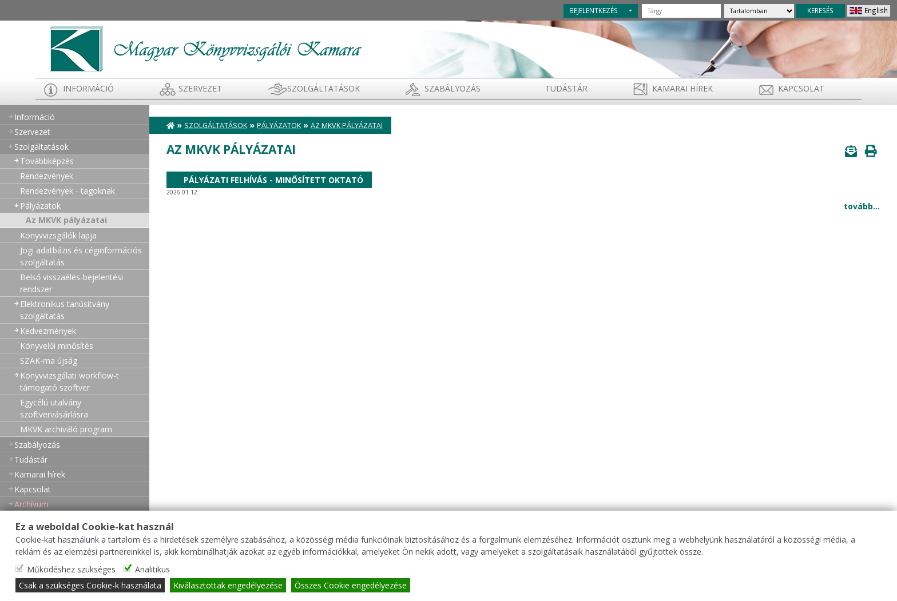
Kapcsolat (801, 88)
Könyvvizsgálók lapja (58, 235)
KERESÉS (820, 10)
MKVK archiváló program (66, 429)
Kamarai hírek (682, 88)
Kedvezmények (48, 330)
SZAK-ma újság (48, 360)
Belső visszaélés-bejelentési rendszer (71, 283)
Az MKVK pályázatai (66, 219)
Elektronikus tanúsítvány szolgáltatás (64, 309)
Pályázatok (40, 205)
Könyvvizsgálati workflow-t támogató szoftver (69, 381)
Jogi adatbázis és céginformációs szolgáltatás (81, 256)
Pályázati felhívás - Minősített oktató (273, 179)
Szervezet (200, 88)
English (876, 10)
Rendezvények (46, 175)
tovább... (862, 206)
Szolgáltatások (323, 88)
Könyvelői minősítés (56, 345)
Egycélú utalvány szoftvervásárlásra (54, 408)
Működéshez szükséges (71, 569)
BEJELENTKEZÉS (593, 10)
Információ (88, 88)
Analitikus (152, 569)
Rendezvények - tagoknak (67, 190)
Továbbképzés (47, 161)
